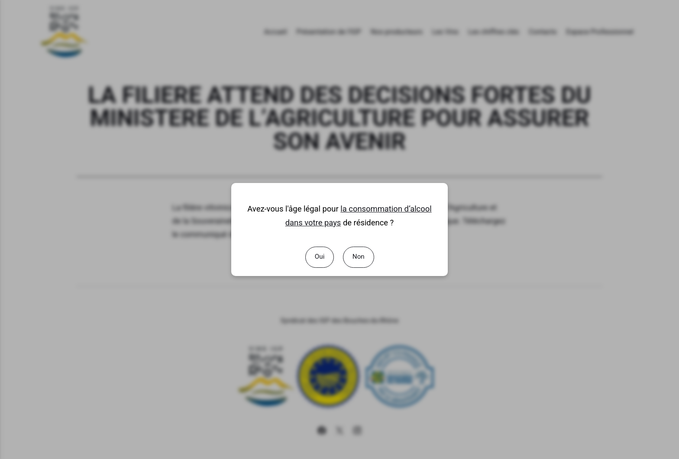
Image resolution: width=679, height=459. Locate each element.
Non (358, 256)
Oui (319, 256)
